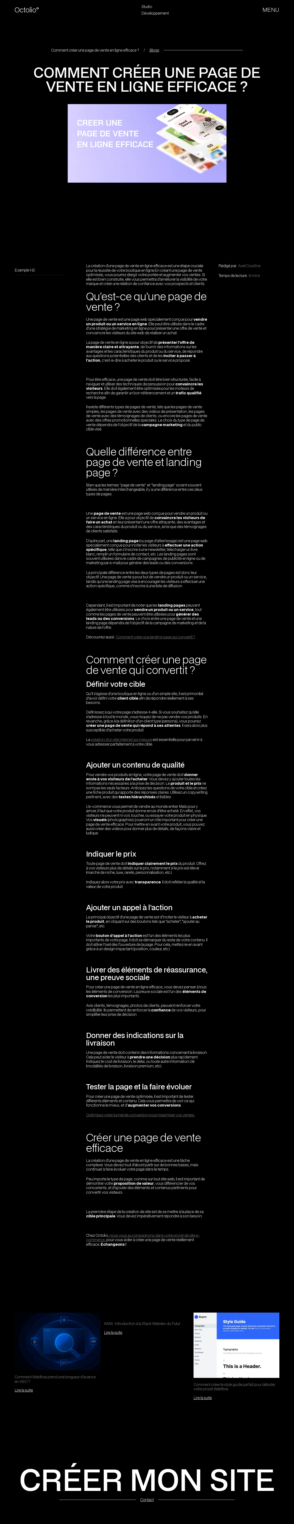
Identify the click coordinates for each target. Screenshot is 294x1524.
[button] (271, 10)
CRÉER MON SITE (147, 1479)
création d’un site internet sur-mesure (121, 739)
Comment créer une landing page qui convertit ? (155, 637)
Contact (147, 1499)
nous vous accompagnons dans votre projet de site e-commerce (143, 1237)
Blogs (154, 50)
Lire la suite (24, 1390)
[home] (31, 10)
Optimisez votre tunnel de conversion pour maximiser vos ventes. (140, 1114)
